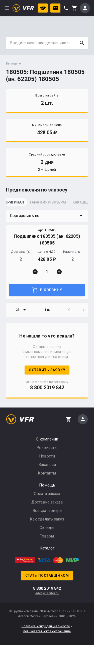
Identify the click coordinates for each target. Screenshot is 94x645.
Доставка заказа (47, 502)
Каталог (47, 548)
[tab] (18, 204)
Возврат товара (47, 510)
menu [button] (7, 8)
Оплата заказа (47, 493)
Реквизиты (47, 447)
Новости (47, 456)
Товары (47, 536)
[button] (47, 216)
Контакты (47, 473)
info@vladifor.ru (47, 593)
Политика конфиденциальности (46, 626)
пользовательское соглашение (47, 631)
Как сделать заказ (47, 519)
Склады (47, 527)
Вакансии (47, 464)
